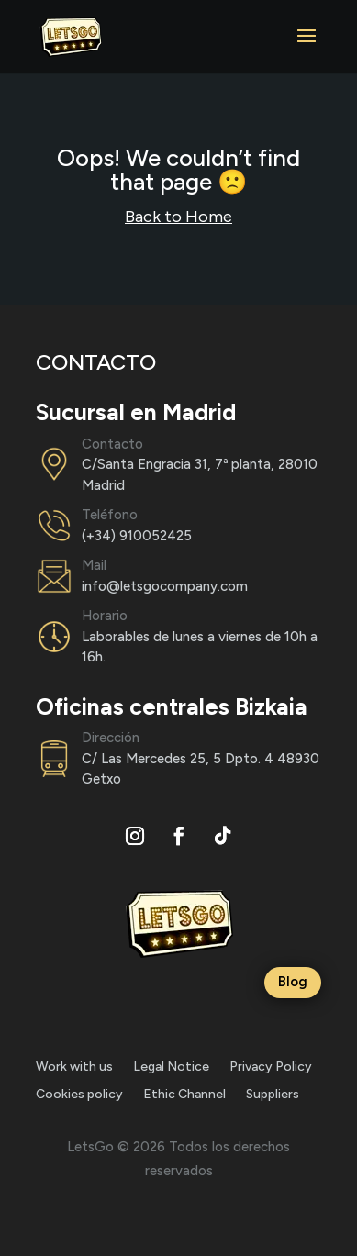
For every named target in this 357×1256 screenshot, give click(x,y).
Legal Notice (171, 1067)
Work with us (74, 1067)
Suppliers (272, 1095)
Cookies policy (79, 1095)
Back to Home (178, 216)
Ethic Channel (184, 1095)
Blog (292, 981)
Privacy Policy (270, 1067)
